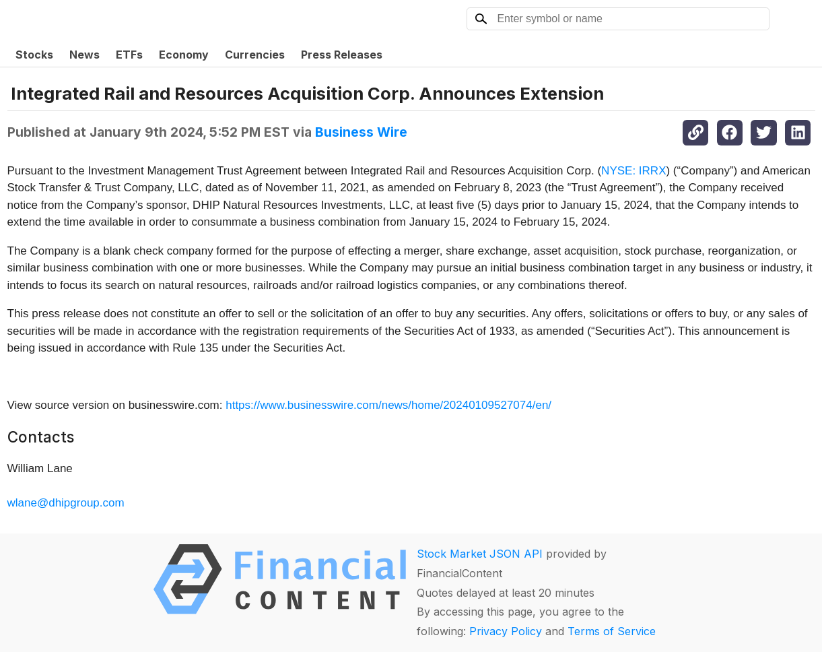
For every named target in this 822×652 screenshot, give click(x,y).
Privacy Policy (505, 631)
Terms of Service (612, 631)
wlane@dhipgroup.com (66, 502)
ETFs (129, 54)
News (84, 54)
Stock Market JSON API (480, 553)
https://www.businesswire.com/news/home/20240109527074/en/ (388, 405)
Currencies (255, 54)
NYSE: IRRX (633, 170)
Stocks (34, 54)
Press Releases (341, 54)
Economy (184, 54)
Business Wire (361, 132)
